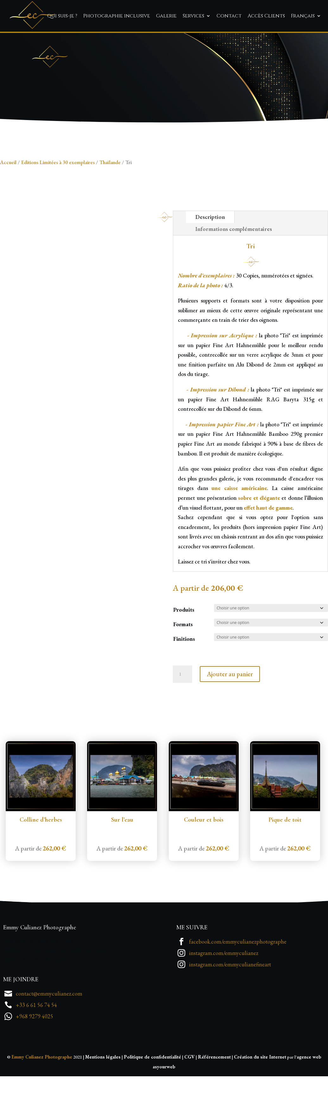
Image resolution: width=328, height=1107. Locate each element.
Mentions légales (103, 1091)
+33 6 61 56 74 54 (36, 1039)
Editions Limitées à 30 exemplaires (58, 197)
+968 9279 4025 (34, 1050)
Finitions (184, 673)
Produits (183, 644)
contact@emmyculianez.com (49, 1028)
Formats (183, 658)
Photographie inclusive (116, 15)
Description (210, 251)
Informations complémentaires (233, 263)
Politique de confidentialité (152, 1091)
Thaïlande (110, 197)
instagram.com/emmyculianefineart (230, 998)
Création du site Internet (260, 1091)
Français (303, 15)
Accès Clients (266, 15)
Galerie (166, 15)
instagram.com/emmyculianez (223, 987)
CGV (189, 1091)
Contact (229, 15)
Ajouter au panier (230, 709)
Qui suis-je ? (62, 15)
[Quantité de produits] (182, 709)
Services (193, 15)
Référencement (214, 1091)
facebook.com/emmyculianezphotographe (238, 976)
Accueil (8, 197)
